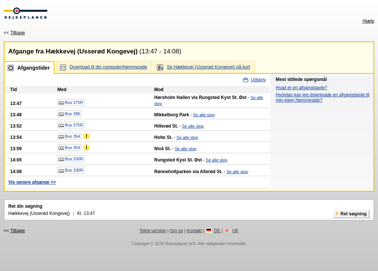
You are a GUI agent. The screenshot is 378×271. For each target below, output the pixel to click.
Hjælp (368, 21)
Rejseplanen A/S (180, 243)
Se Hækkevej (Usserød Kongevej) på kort (208, 67)
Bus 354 (69, 136)
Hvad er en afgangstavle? (301, 87)
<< (14, 32)
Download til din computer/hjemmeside (108, 67)
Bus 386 (69, 114)
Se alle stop (203, 115)
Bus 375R (71, 102)
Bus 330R (71, 159)
